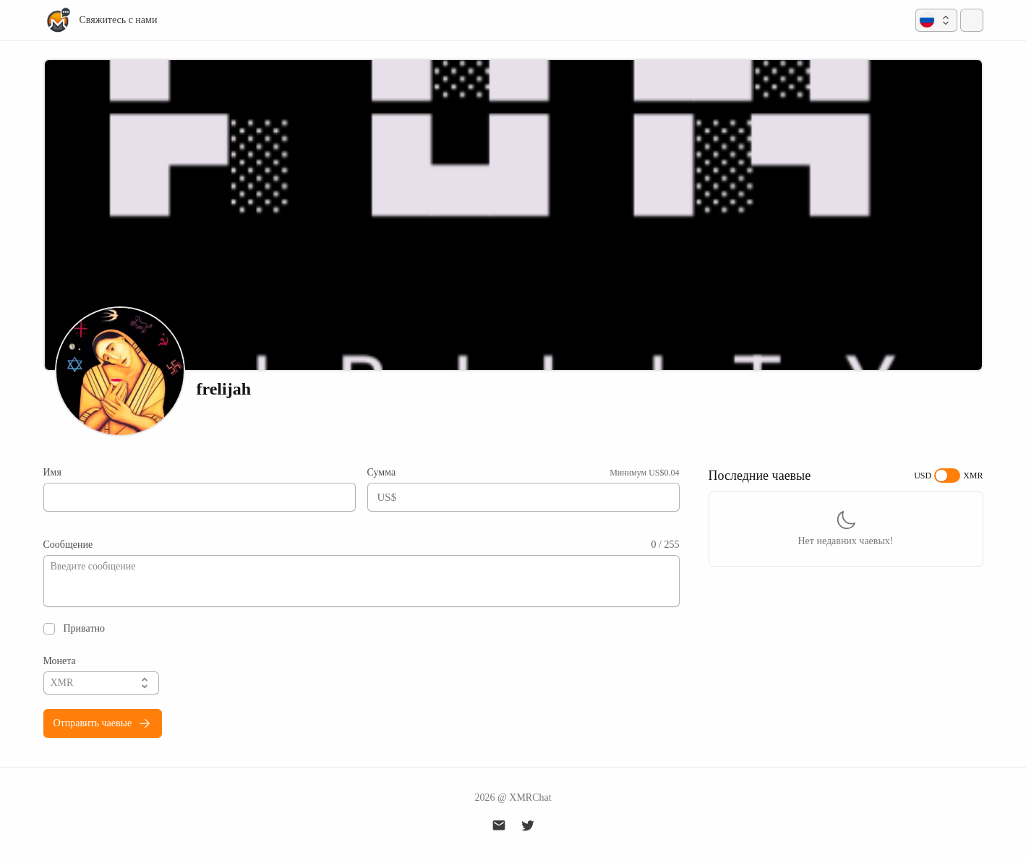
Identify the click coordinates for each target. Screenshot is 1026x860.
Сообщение (68, 544)
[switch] (947, 475)
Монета (59, 660)
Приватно (85, 628)
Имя (52, 472)
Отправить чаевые (103, 723)
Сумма (381, 472)
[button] (936, 20)
